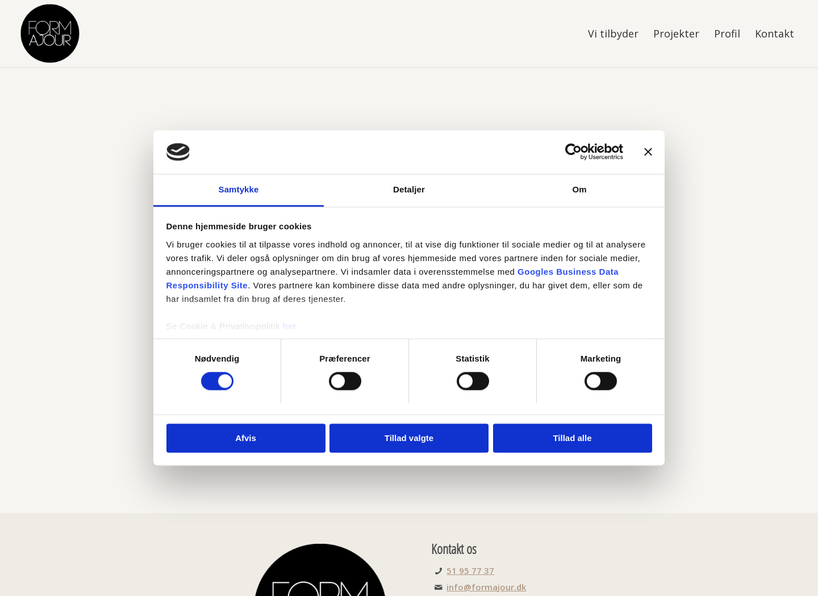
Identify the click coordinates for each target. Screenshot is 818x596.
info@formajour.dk (486, 587)
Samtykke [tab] (239, 189)
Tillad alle (572, 438)
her (290, 326)
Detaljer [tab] (409, 189)
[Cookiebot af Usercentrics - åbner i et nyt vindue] (573, 152)
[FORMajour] (50, 33)
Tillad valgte (409, 438)
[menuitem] (613, 33)
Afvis (245, 438)
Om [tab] (579, 189)
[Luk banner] (648, 152)
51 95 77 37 (470, 570)
